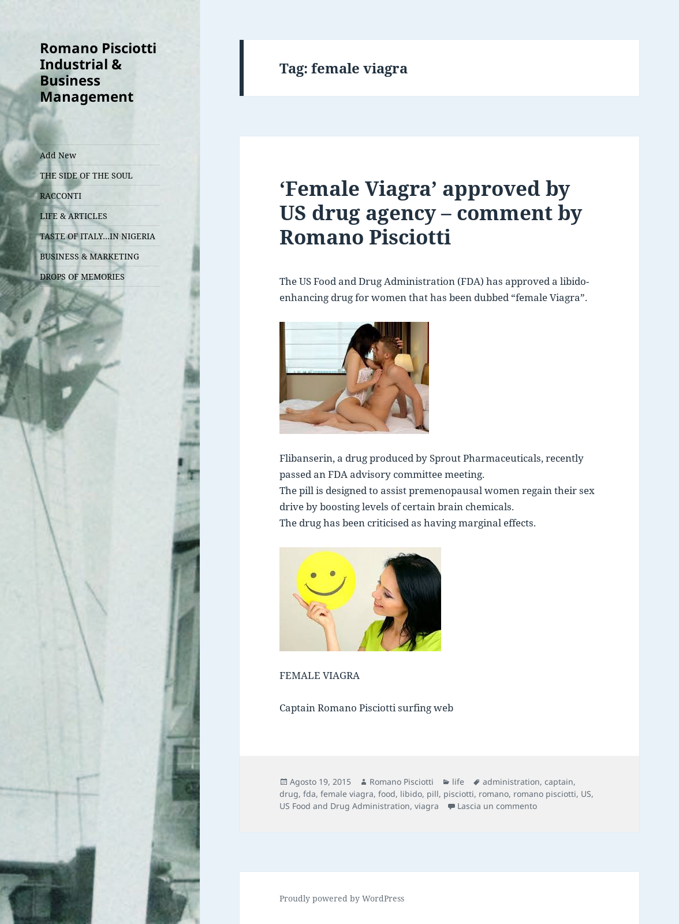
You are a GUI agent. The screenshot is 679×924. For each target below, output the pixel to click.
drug (289, 793)
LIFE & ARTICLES (73, 215)
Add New (58, 155)
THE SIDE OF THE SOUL (86, 175)
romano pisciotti (544, 793)
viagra (427, 805)
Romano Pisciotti (402, 781)
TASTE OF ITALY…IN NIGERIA (97, 236)
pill (433, 793)
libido (411, 793)
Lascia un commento (497, 805)
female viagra (347, 793)
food (387, 793)
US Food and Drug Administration (344, 805)
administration (511, 781)
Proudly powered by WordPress (341, 898)
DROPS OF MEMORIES (82, 276)
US (586, 793)
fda (309, 793)
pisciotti (458, 793)
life (458, 781)
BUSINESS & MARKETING (89, 256)
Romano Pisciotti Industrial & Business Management (98, 72)
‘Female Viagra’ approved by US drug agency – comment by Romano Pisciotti (430, 212)
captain (558, 781)
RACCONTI (60, 195)
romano (494, 793)
